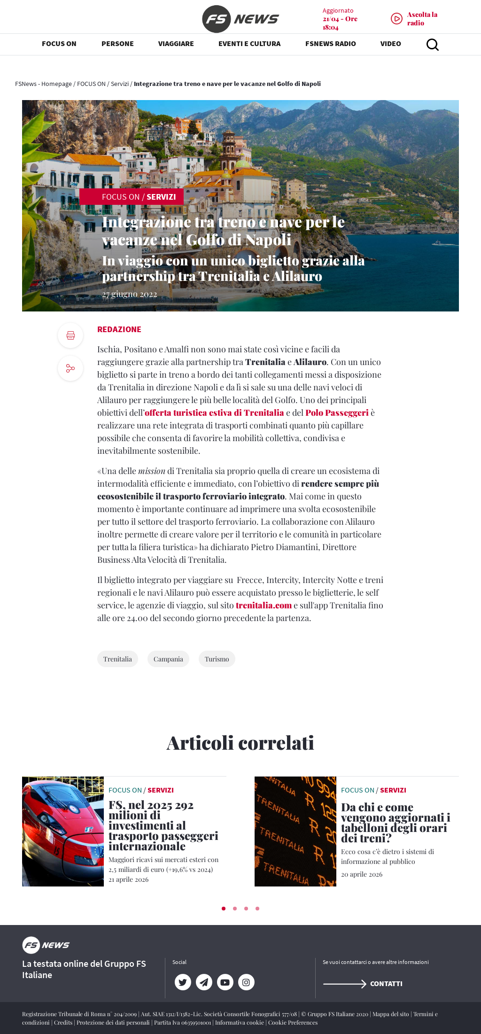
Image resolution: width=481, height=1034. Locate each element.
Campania (168, 658)
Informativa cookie (240, 1022)
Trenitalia (117, 658)
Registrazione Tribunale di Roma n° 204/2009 (80, 1014)
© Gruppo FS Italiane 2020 (335, 1014)
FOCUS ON (91, 83)
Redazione (119, 329)
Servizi (120, 83)
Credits (64, 1022)
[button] (223, 908)
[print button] (70, 335)
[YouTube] (225, 982)
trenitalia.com (264, 605)
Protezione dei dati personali (114, 1022)
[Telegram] (204, 982)
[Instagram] (246, 982)
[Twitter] (183, 982)
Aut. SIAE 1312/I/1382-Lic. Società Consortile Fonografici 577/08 (219, 1014)
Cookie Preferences (293, 1022)
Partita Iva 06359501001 (183, 1022)
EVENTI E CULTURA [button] (249, 56)
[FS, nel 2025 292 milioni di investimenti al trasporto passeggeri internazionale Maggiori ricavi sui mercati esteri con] (167, 836)
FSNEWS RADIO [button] (330, 56)
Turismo (217, 658)
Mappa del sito (391, 1014)
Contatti (363, 983)
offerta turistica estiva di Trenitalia (214, 412)
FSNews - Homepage (43, 83)
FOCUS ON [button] (59, 56)
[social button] (70, 368)
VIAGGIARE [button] (176, 56)
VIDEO (390, 56)
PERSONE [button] (117, 56)
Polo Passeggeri (337, 412)
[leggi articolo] (63, 830)
